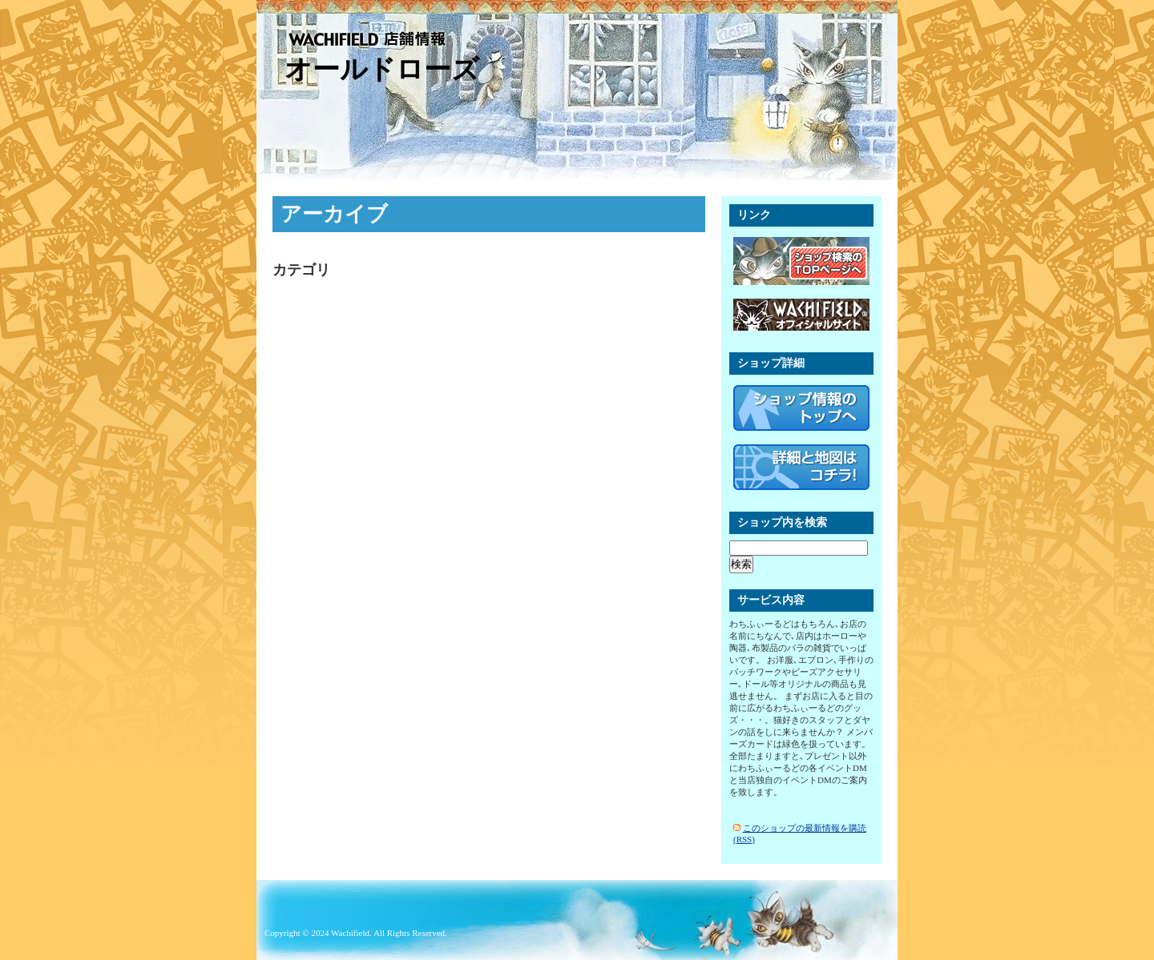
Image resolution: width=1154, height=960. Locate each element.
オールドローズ (381, 69)
